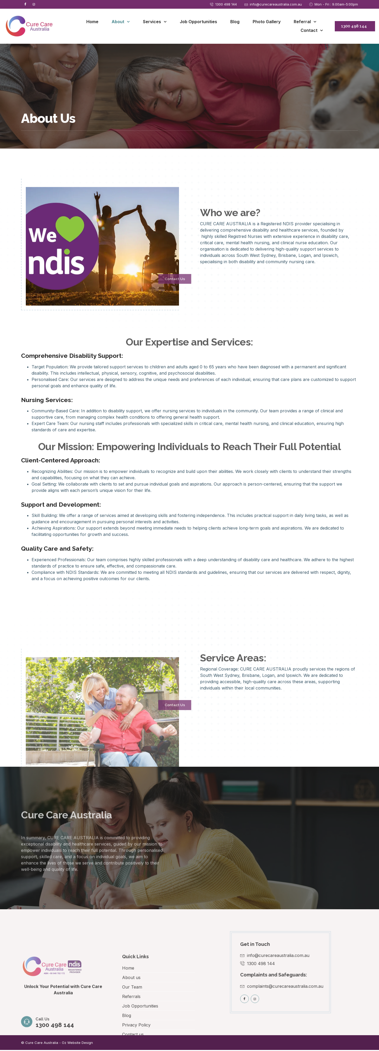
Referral (305, 22)
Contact (312, 31)
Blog (235, 22)
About (121, 22)
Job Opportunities (198, 22)
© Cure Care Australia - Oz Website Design (57, 1044)
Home (92, 22)
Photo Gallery (267, 22)
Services (155, 22)
